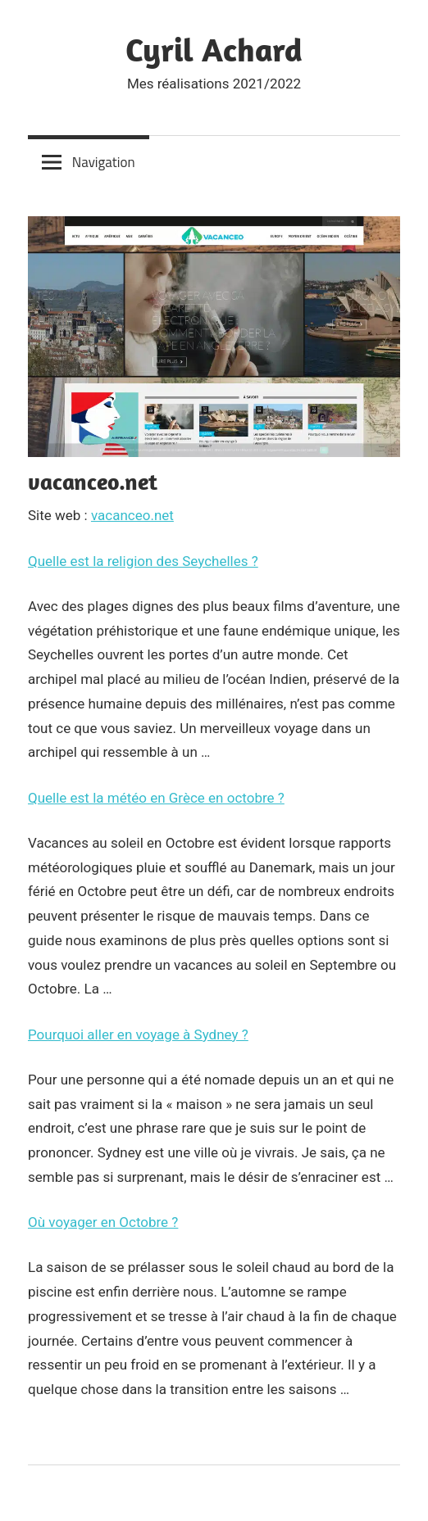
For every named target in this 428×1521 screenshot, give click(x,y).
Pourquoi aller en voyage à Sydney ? (138, 1034)
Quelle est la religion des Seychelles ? (143, 561)
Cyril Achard (214, 49)
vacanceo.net (132, 515)
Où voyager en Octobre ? (103, 1222)
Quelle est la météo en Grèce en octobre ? (156, 798)
